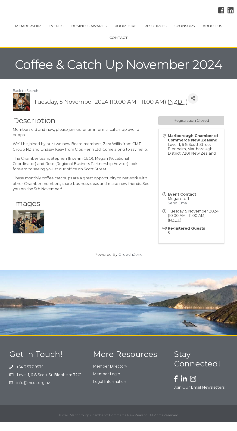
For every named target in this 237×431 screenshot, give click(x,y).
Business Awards (94, 30)
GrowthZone (130, 263)
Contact (146, 46)
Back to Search (25, 100)
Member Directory (110, 375)
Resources (205, 30)
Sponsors (92, 46)
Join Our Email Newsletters (199, 396)
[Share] (193, 107)
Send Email (178, 212)
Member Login (106, 383)
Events (61, 30)
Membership (34, 30)
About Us (119, 46)
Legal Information (109, 390)
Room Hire (131, 30)
